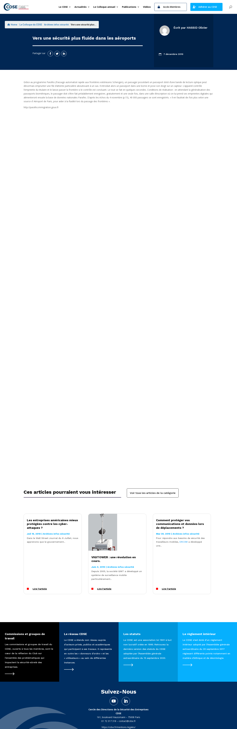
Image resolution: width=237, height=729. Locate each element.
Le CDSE (63, 6)
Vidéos (147, 6)
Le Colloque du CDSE (30, 24)
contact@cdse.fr (127, 721)
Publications (129, 6)
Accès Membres (171, 6)
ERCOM (184, 542)
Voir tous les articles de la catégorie (153, 492)
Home (12, 24)
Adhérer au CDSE (207, 6)
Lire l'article (40, 589)
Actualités (80, 6)
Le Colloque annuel (104, 6)
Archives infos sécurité (56, 24)
